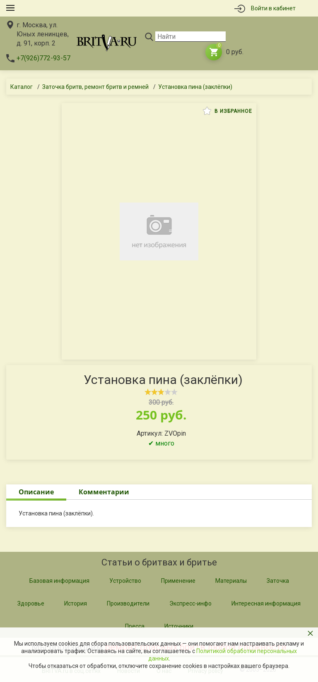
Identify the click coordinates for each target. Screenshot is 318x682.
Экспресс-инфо (190, 603)
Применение (178, 580)
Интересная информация (266, 603)
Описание (36, 491)
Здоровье (30, 603)
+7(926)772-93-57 (43, 58)
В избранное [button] (227, 111)
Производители (128, 603)
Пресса (135, 626)
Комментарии (104, 491)
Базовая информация (59, 580)
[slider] (161, 392)
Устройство (125, 580)
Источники (178, 626)
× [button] (310, 633)
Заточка (278, 580)
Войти (273, 8)
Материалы (231, 580)
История (75, 603)
